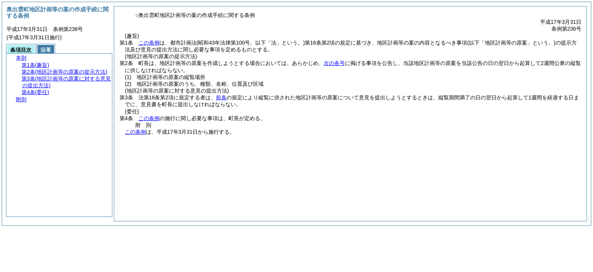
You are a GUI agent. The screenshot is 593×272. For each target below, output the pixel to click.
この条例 (149, 43)
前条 (221, 97)
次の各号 (334, 63)
